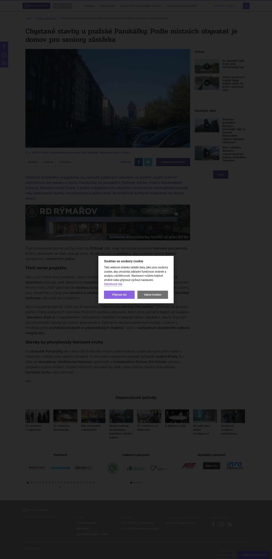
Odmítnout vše (113, 284)
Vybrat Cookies (152, 294)
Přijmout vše (119, 294)
